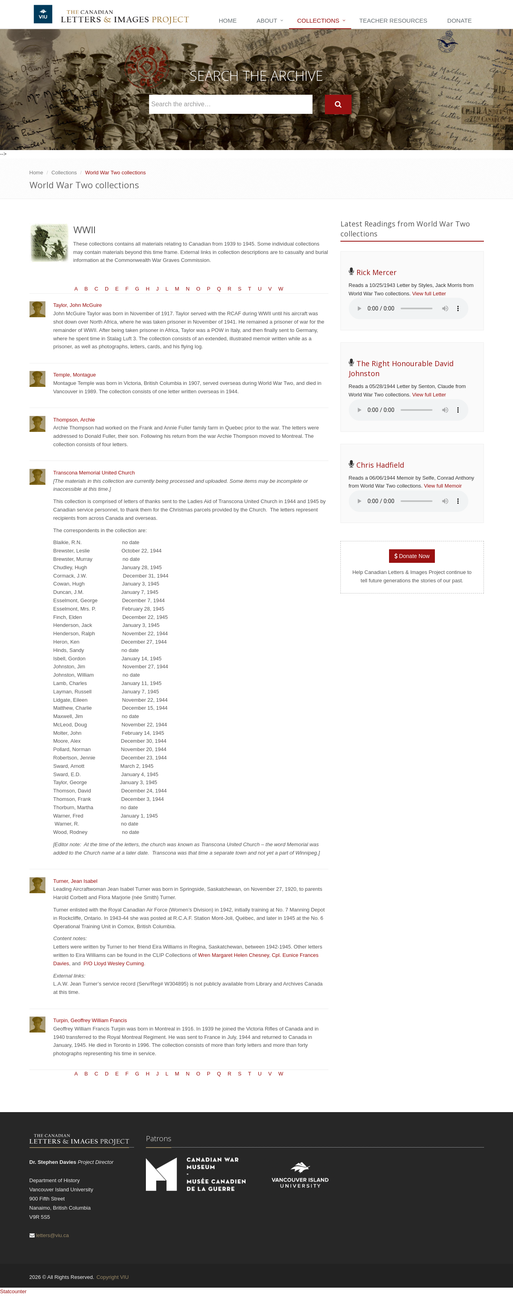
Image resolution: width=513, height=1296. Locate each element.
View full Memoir (443, 486)
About (267, 20)
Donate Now (412, 556)
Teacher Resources (393, 20)
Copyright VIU (112, 1277)
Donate (459, 20)
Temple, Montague (74, 375)
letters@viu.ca (52, 1235)
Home (228, 20)
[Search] (338, 104)
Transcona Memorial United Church (94, 473)
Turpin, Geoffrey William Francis (90, 1020)
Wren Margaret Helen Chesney (233, 955)
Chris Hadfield (380, 465)
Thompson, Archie (74, 420)
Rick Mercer (376, 272)
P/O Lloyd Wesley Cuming (113, 963)
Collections (318, 20)
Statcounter (13, 1291)
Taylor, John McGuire (77, 305)
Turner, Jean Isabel (75, 881)
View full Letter (429, 294)
